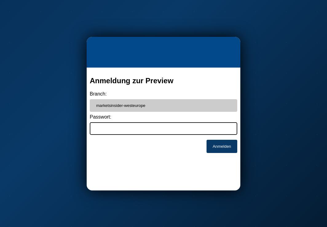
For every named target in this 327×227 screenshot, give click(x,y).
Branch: (98, 93)
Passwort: (100, 116)
